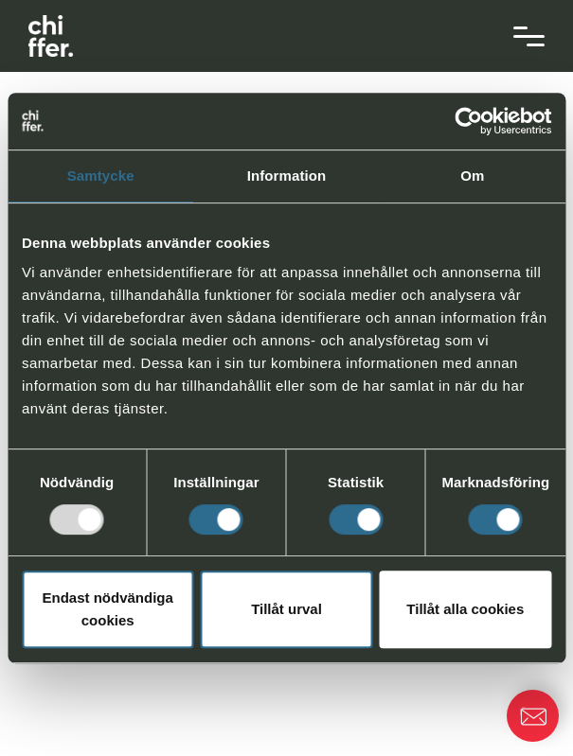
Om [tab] (472, 175)
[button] (533, 716)
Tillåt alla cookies (465, 609)
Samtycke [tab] (100, 175)
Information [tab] (287, 175)
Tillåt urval (286, 609)
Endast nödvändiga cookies (108, 608)
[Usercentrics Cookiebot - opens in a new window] (468, 121)
